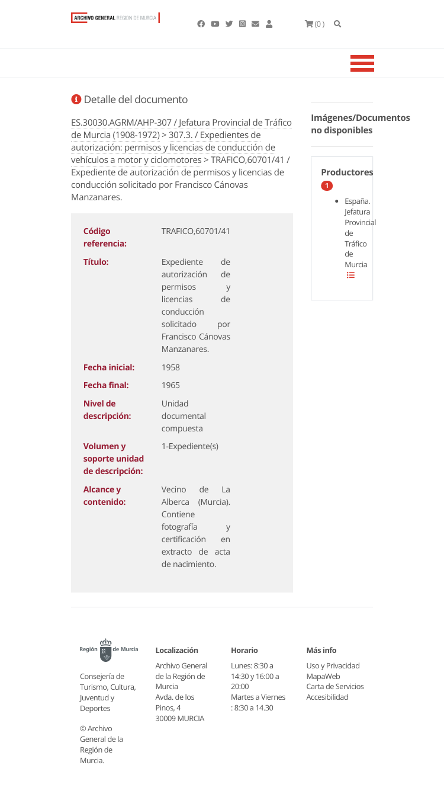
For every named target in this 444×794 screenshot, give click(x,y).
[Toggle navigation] (377, 63)
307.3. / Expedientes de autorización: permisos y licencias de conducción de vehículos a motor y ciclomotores (173, 147)
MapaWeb (323, 676)
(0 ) (314, 23)
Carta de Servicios (335, 686)
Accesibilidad (328, 696)
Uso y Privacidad (333, 665)
